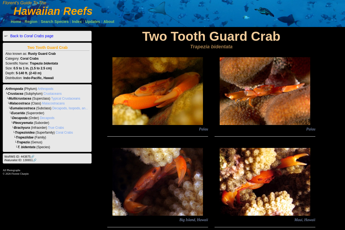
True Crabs (56, 128)
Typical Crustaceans (65, 98)
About (109, 21)
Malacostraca (19, 103)
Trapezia (23, 142)
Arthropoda (14, 89)
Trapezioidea (24, 132)
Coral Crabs (64, 132)
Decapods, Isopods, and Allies (74, 108)
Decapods (47, 118)
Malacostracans (53, 103)
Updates (92, 21)
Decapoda (19, 118)
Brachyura (22, 128)
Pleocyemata (23, 123)
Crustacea (15, 94)
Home (16, 21)
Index (77, 21)
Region (31, 21)
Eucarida (18, 113)
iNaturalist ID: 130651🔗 (20, 160)
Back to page (31, 36)
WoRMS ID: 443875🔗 (19, 156)
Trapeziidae (25, 137)
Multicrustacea (20, 98)
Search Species (55, 21)
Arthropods (45, 89)
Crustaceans (52, 94)
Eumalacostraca (23, 108)
